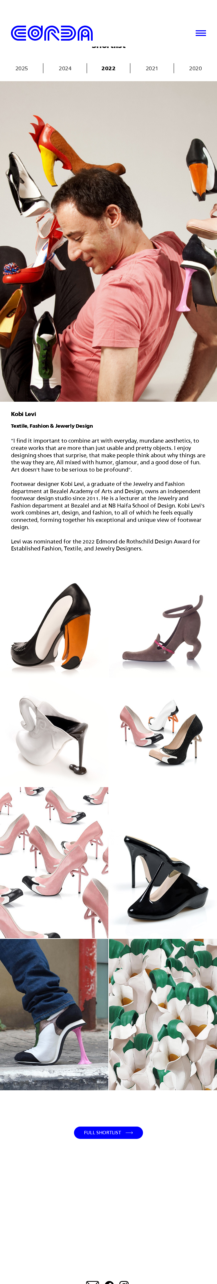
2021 (152, 68)
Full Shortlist (102, 1132)
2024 (65, 68)
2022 (108, 68)
